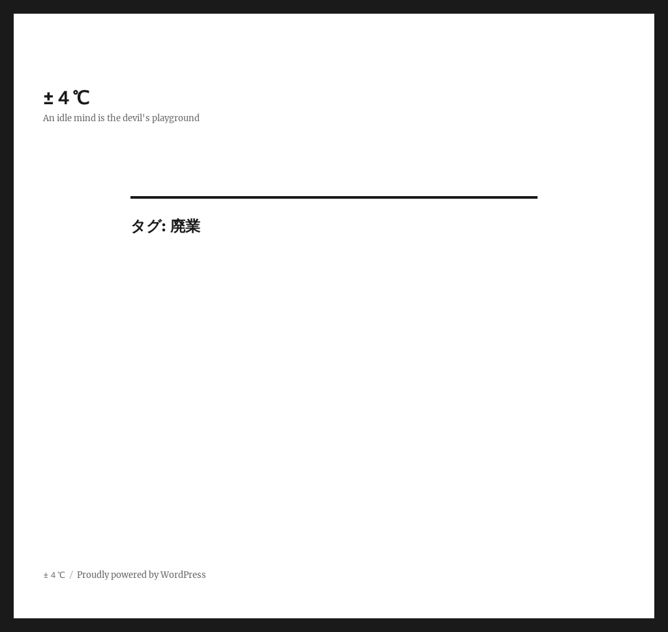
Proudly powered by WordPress (141, 575)
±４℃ (66, 98)
